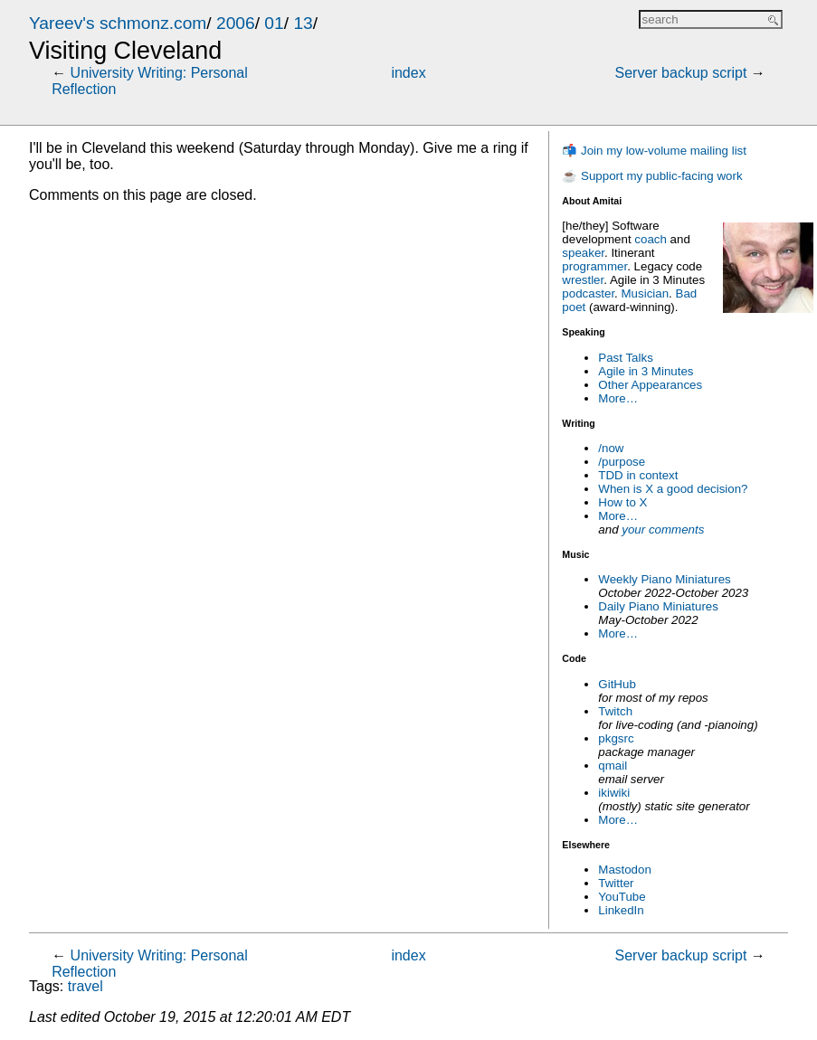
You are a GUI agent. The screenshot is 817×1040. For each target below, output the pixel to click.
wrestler (582, 280)
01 (273, 23)
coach (650, 239)
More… (618, 398)
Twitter (615, 883)
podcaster (588, 293)
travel (85, 986)
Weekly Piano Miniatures (664, 579)
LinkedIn (620, 910)
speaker (583, 253)
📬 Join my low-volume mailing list (654, 150)
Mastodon (624, 869)
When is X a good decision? (672, 489)
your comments (663, 529)
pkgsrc (615, 738)
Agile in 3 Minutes (645, 371)
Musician (646, 293)
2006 (235, 23)
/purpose (621, 461)
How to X (622, 502)
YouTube (621, 896)
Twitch (615, 711)
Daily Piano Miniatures (658, 606)
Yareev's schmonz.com (117, 23)
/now (610, 448)
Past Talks (625, 357)
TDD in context (638, 475)
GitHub (616, 684)
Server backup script (681, 72)
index (408, 72)
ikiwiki (614, 792)
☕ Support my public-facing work (652, 176)
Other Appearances (650, 385)
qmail (612, 765)
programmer (594, 266)
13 (302, 23)
